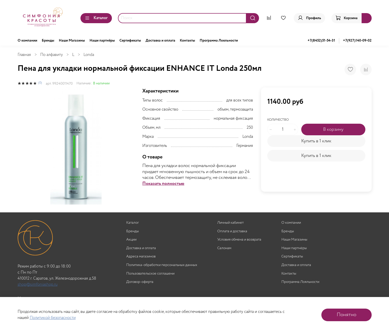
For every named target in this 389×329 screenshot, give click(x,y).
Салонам (224, 248)
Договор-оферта (139, 282)
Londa (88, 55)
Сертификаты (130, 40)
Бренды (48, 40)
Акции (131, 239)
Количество (278, 120)
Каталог (96, 18)
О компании (27, 40)
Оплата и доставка (232, 231)
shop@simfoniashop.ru (38, 284)
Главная (24, 55)
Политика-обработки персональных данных (161, 265)
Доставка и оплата (160, 40)
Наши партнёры (102, 40)
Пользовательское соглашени (150, 273)
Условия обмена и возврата (239, 239)
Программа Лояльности (219, 40)
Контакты (187, 40)
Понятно (346, 314)
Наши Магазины (72, 40)
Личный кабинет (230, 222)
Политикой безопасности (53, 318)
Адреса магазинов (141, 256)
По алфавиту (51, 55)
